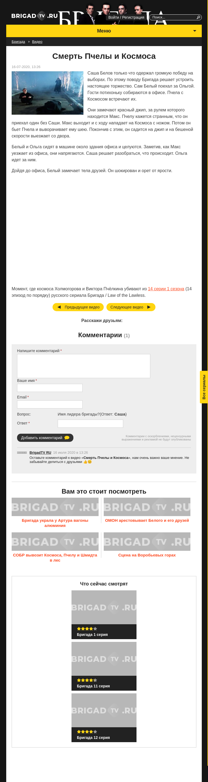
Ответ (22, 423)
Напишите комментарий (38, 351)
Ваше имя (26, 380)
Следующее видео (126, 307)
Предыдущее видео (82, 307)
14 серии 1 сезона (166, 289)
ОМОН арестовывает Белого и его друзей (147, 520)
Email (22, 397)
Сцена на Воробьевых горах (147, 555)
